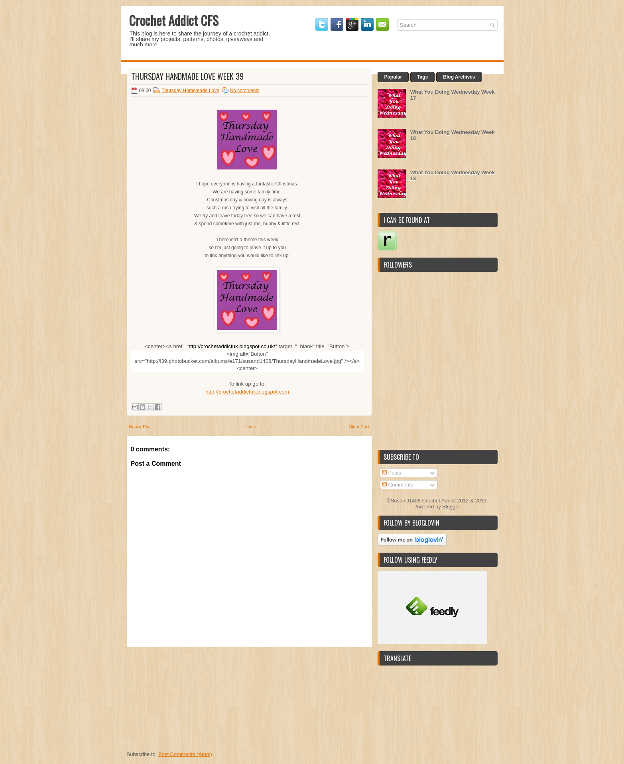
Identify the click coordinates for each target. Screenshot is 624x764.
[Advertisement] (186, 697)
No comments (245, 90)
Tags (422, 77)
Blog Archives (459, 77)
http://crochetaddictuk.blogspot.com (247, 392)
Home (250, 426)
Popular (393, 77)
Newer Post (140, 426)
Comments (397, 485)
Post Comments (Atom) (185, 754)
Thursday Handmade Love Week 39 (187, 76)
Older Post (359, 426)
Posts (391, 473)
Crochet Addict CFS (173, 20)
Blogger (451, 507)
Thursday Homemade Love (190, 90)
